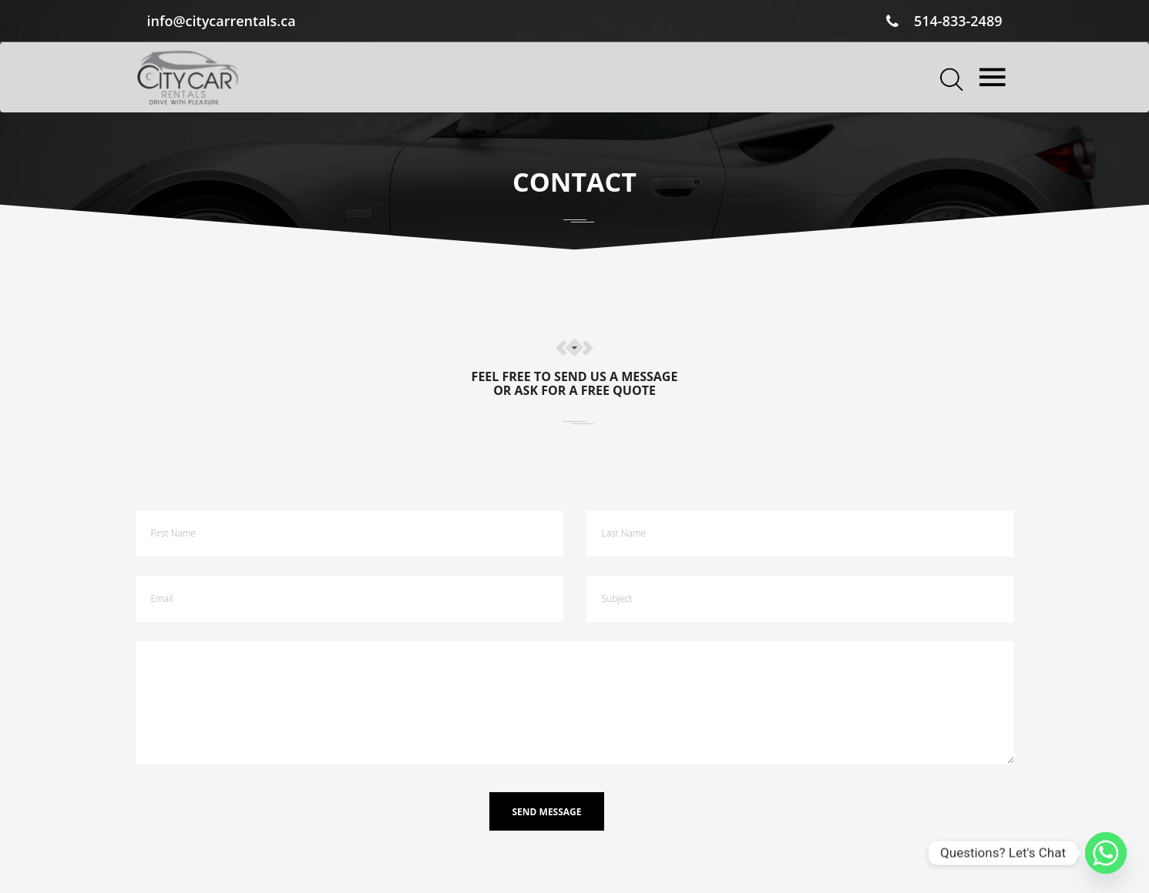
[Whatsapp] (1106, 853)
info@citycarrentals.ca (221, 21)
